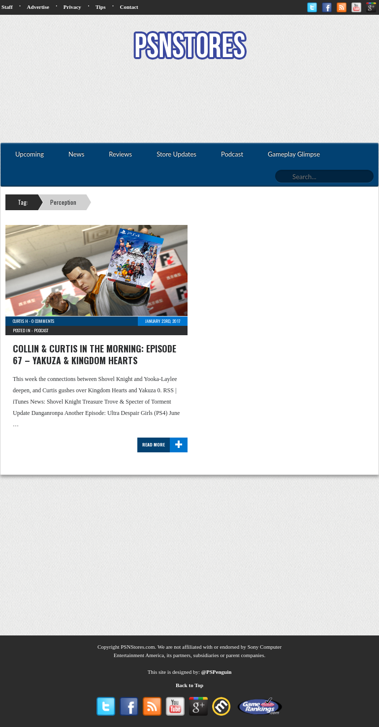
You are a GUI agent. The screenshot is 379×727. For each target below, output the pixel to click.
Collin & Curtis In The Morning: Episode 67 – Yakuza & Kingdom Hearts (94, 354)
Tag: (23, 202)
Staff (7, 7)
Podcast (41, 330)
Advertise (38, 7)
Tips (100, 7)
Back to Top (189, 685)
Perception (63, 202)
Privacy (72, 7)
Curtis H (20, 320)
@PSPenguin (216, 672)
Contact (129, 7)
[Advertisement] (189, 102)
